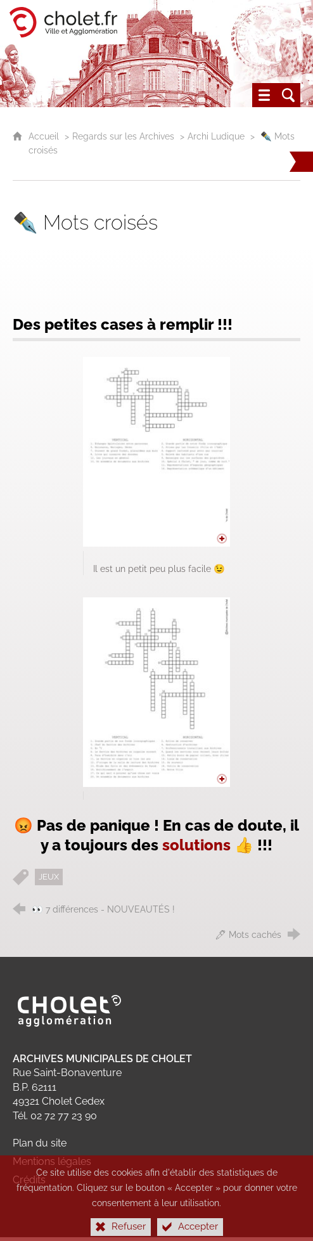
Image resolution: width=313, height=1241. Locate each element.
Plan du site (40, 1143)
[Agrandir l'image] (156, 452)
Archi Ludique (217, 136)
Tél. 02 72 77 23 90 (55, 1116)
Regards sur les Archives (123, 136)
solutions (196, 845)
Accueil (45, 136)
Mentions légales (52, 1161)
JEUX (49, 876)
